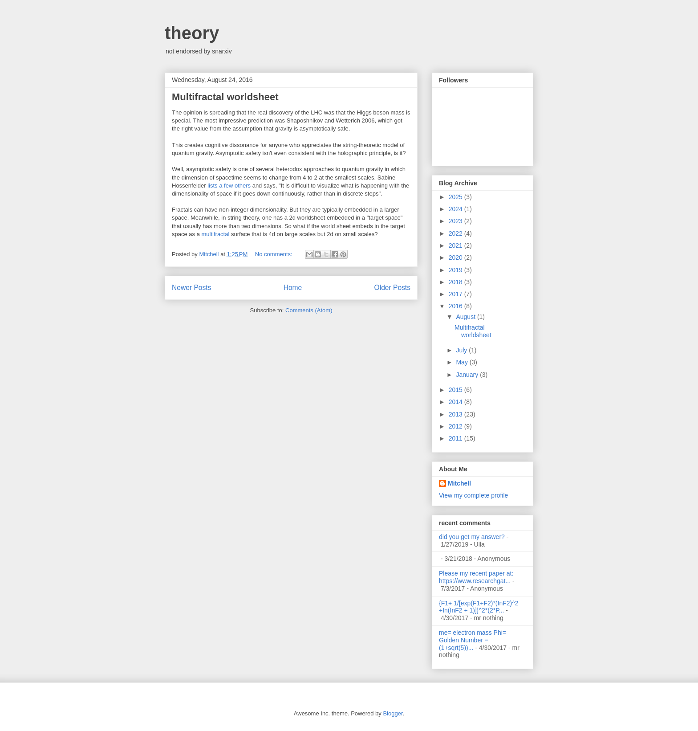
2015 (456, 389)
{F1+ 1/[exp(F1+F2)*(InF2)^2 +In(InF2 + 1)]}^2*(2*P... (479, 607)
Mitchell (459, 483)
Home (293, 287)
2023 (456, 221)
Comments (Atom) (308, 310)
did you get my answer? (472, 536)
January (468, 374)
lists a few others (229, 185)
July (462, 350)
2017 (456, 294)
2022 (456, 233)
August (466, 316)
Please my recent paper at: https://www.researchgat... (476, 577)
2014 (456, 401)
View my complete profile (473, 495)
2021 (456, 245)
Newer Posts (191, 287)
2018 (456, 282)
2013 (456, 414)
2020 (456, 257)
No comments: (274, 254)
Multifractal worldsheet (225, 96)
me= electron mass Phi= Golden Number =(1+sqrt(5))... (472, 640)
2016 (456, 306)
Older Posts (392, 287)
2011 (456, 438)
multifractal (216, 234)
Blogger (392, 713)
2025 (456, 196)
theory (192, 33)
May (462, 362)
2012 (456, 426)
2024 (456, 208)
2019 (456, 270)
